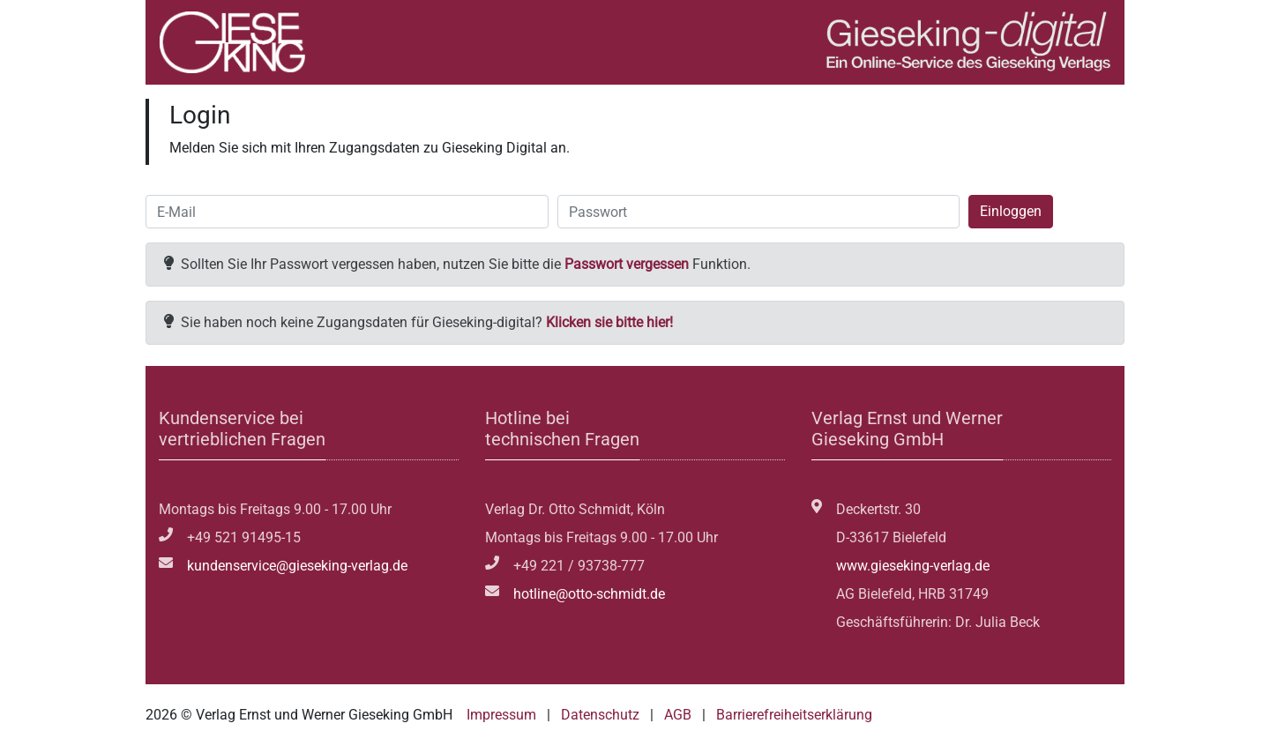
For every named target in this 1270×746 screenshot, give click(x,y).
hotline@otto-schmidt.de (589, 594)
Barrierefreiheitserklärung (794, 714)
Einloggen (1011, 211)
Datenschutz (600, 714)
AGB (677, 714)
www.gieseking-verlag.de (913, 565)
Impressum (501, 714)
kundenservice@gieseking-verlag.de (297, 565)
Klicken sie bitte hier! (609, 322)
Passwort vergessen (626, 264)
